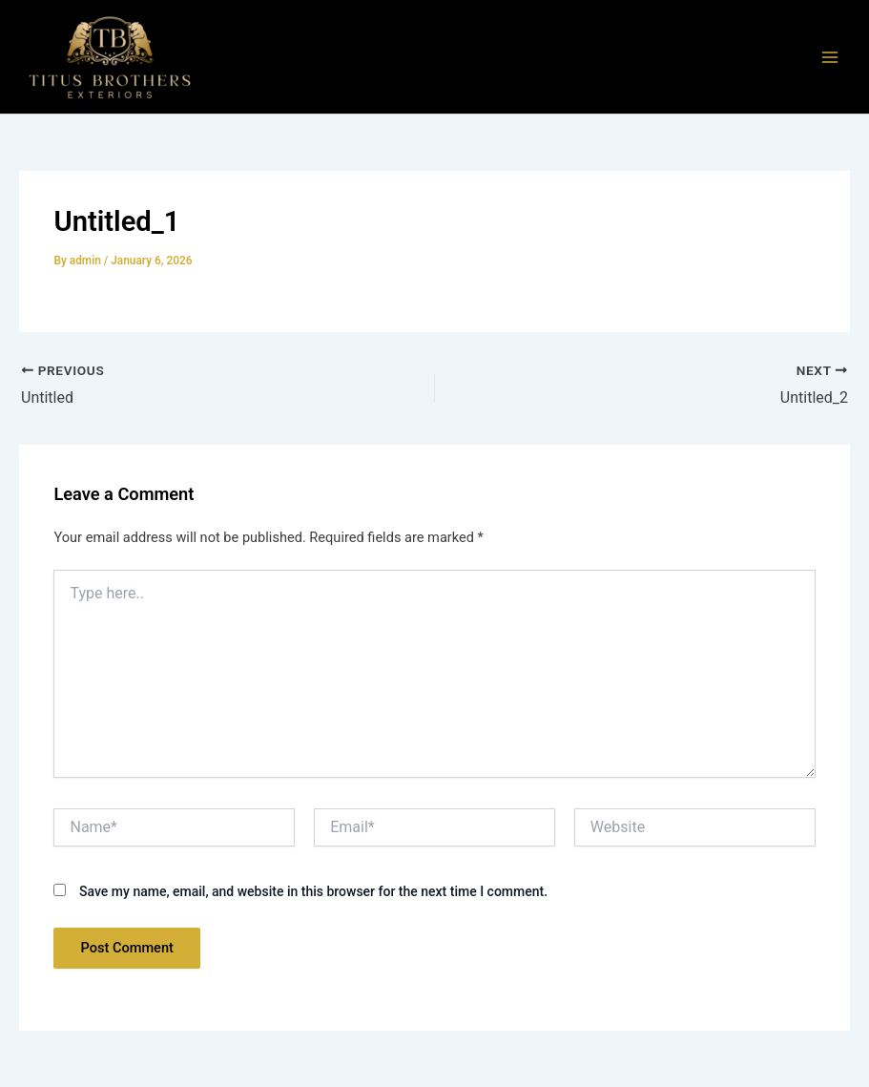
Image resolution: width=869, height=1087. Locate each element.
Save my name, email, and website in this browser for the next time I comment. (313, 891)
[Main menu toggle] (830, 57)
